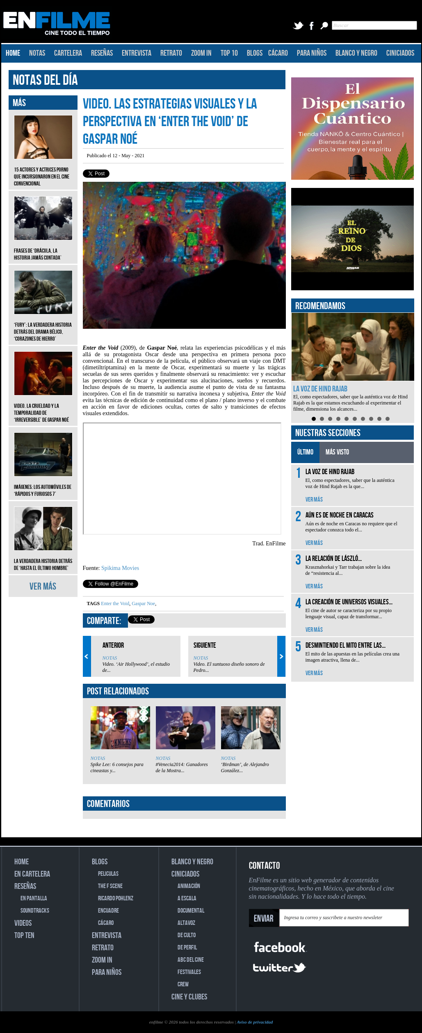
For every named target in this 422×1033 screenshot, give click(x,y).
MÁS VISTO (337, 452)
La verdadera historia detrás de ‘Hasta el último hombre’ (43, 558)
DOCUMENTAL (191, 911)
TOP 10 (229, 53)
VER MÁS (43, 586)
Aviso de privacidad (255, 1021)
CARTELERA (68, 53)
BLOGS (254, 53)
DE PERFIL (187, 948)
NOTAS (37, 53)
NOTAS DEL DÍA (45, 80)
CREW (183, 984)
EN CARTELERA (32, 874)
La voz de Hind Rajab (320, 389)
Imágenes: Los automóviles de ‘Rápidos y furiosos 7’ (43, 484)
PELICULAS (108, 874)
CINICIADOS (400, 53)
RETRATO (171, 53)
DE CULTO (187, 935)
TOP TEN (24, 935)
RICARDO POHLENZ (115, 898)
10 (388, 419)
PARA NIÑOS (311, 53)
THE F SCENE (110, 886)
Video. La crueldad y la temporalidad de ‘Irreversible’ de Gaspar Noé (43, 406)
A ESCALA (187, 898)
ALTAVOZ (186, 923)
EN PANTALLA (34, 898)
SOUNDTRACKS (35, 911)
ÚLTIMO (305, 452)
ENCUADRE (108, 911)
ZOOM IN (201, 53)
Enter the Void (115, 603)
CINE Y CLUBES (189, 997)
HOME (13, 53)
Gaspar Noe (142, 603)
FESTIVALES (189, 972)
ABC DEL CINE (191, 960)
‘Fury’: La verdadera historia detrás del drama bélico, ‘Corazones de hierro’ (43, 325)
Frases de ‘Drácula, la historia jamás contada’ (43, 248)
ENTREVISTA (136, 53)
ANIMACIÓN (189, 886)
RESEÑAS (102, 53)
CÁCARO (278, 53)
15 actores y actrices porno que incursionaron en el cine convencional (43, 170)
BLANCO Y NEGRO (356, 53)
